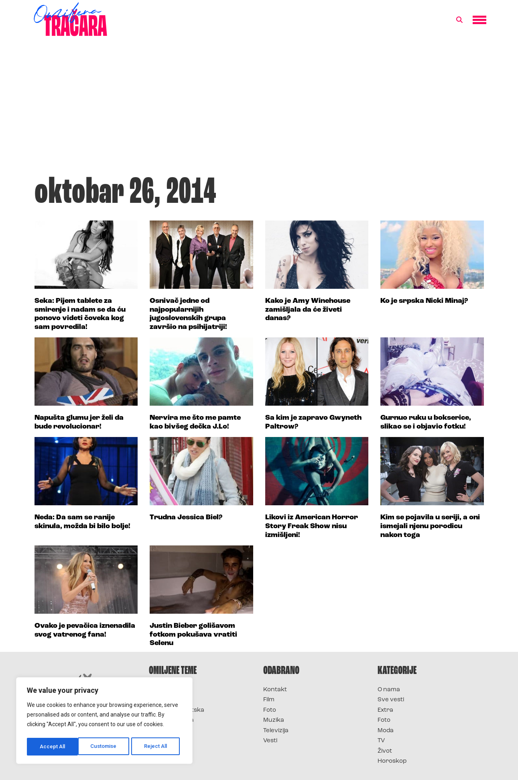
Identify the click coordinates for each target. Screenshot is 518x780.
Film (268, 700)
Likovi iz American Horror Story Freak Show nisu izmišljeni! (311, 526)
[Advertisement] (259, 110)
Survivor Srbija (171, 720)
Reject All (105, 746)
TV (381, 741)
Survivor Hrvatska (176, 710)
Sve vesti (391, 700)
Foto (269, 710)
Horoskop (392, 761)
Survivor (162, 690)
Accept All (157, 746)
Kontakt (275, 690)
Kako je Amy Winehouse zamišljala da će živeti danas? (307, 309)
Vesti (270, 741)
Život (385, 751)
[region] (104, 722)
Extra (385, 710)
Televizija (275, 731)
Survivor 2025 (170, 700)
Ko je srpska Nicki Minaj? (424, 301)
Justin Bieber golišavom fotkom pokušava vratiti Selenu (193, 634)
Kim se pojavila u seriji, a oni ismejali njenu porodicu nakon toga (430, 526)
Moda (386, 731)
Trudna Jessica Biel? (186, 517)
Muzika (273, 720)
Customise (53, 746)
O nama (389, 690)
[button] (459, 20)
